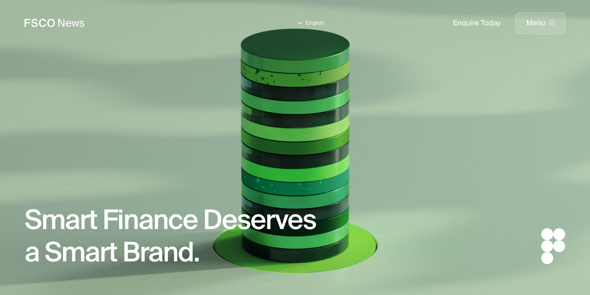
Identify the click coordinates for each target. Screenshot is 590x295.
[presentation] (540, 23)
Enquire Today (477, 23)
